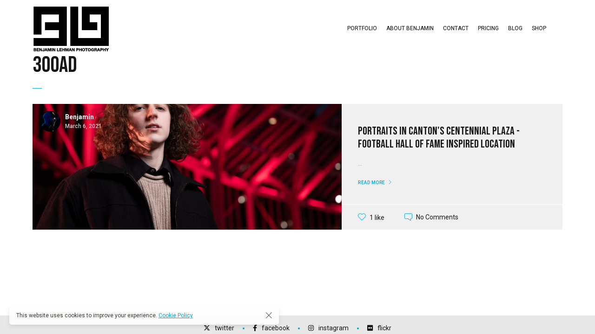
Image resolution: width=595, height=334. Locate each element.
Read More (371, 182)
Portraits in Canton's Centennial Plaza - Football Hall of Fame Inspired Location (439, 137)
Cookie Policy (176, 315)
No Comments (437, 217)
